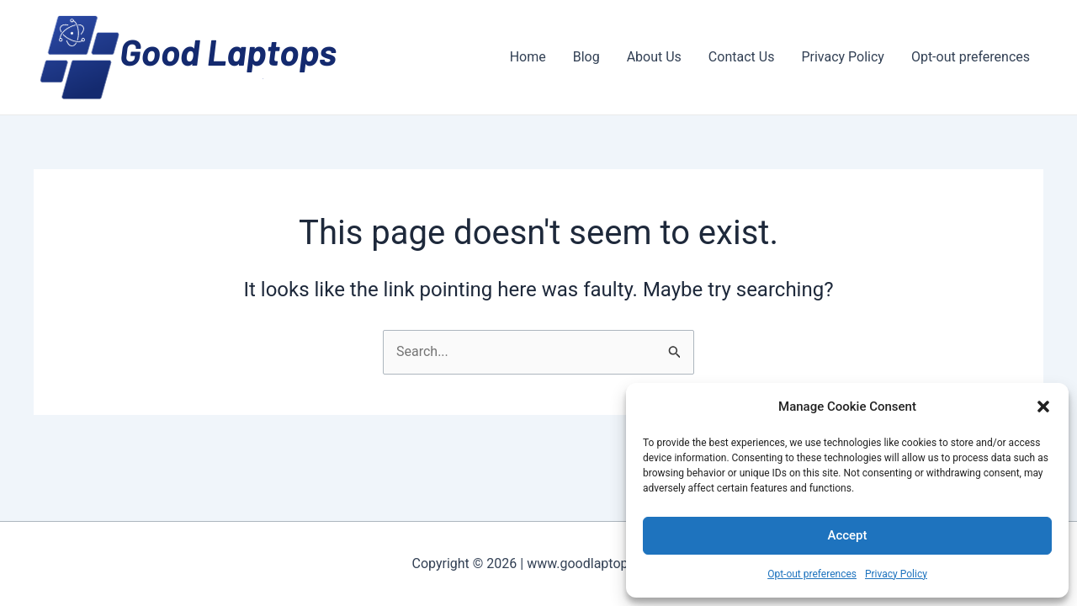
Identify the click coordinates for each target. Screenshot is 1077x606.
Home (528, 57)
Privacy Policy (896, 574)
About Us (654, 57)
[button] (1043, 406)
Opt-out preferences (812, 574)
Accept (847, 535)
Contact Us (741, 57)
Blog (586, 57)
